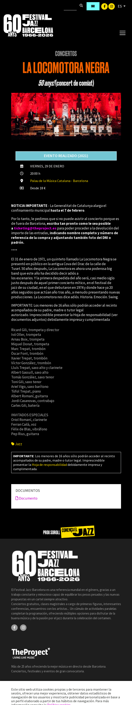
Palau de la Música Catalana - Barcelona (59, 181)
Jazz (16, 444)
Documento (26, 498)
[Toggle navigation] (122, 32)
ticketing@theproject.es (35, 228)
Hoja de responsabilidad (49, 464)
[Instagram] (111, 6)
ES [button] (120, 6)
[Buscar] (70, 6)
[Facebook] (104, 6)
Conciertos (66, 53)
